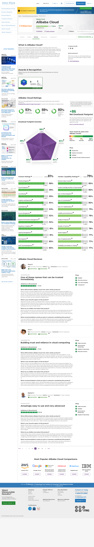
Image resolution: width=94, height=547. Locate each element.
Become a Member (8, 503)
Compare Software (6, 18)
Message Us (80, 500)
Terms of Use (30, 497)
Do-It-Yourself (60, 491)
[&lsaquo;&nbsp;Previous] (23, 449)
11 (42, 448)
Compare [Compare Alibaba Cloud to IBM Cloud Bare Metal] (86, 474)
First (19, 448)
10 (38, 448)
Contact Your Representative (85, 8)
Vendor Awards (5, 29)
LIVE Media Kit (46, 492)
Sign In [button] (89, 3)
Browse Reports (6, 15)
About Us (30, 491)
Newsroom (30, 493)
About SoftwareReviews (8, 25)
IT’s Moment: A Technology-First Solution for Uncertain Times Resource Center (49, 484)
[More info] (44, 128)
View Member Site (70, 3)
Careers (29, 492)
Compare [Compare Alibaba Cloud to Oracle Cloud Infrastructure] (62, 474)
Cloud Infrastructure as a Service (30, 16)
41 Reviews (39, 31)
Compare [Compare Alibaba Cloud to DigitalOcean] (74, 474)
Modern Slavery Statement (33, 500)
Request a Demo (81, 3)
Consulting (60, 495)
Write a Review (5, 22)
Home (37, 3)
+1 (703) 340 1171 (59, 486)
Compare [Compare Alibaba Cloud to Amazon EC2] (24, 474)
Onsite (59, 493)
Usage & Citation (31, 496)
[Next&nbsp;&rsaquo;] (45, 449)
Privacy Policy (31, 498)
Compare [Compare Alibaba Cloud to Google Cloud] (37, 474)
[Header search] (62, 4)
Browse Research (46, 500)
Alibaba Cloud (42, 16)
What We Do (46, 3)
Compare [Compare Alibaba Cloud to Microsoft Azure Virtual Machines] (49, 474)
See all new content (7, 281)
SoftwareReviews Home (8, 8)
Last (49, 448)
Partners (44, 491)
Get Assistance (73, 61)
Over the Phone (61, 492)
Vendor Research (6, 32)
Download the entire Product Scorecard (29, 104)
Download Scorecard (85, 37)
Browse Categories (6, 12)
